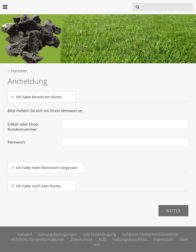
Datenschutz (81, 239)
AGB (102, 239)
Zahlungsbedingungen (57, 234)
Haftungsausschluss (130, 239)
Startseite (19, 71)
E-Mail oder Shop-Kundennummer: (23, 127)
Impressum (163, 239)
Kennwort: (17, 142)
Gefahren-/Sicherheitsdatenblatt (150, 234)
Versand (25, 234)
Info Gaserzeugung (99, 234)
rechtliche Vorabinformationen (38, 239)
